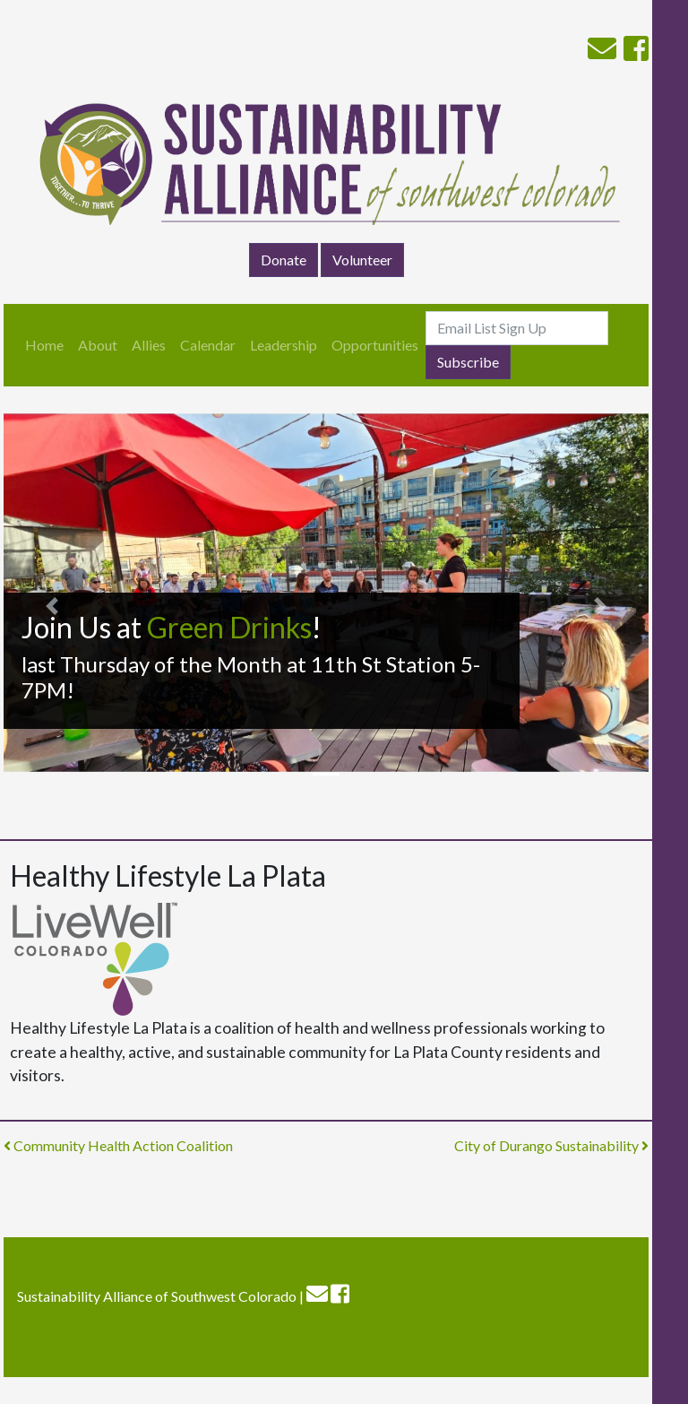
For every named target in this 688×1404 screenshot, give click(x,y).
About (97, 344)
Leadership (283, 344)
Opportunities (374, 344)
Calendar (208, 344)
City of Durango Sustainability (551, 1145)
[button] (52, 606)
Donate (283, 259)
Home (44, 344)
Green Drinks (229, 627)
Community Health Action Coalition (118, 1145)
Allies (149, 344)
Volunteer (362, 259)
